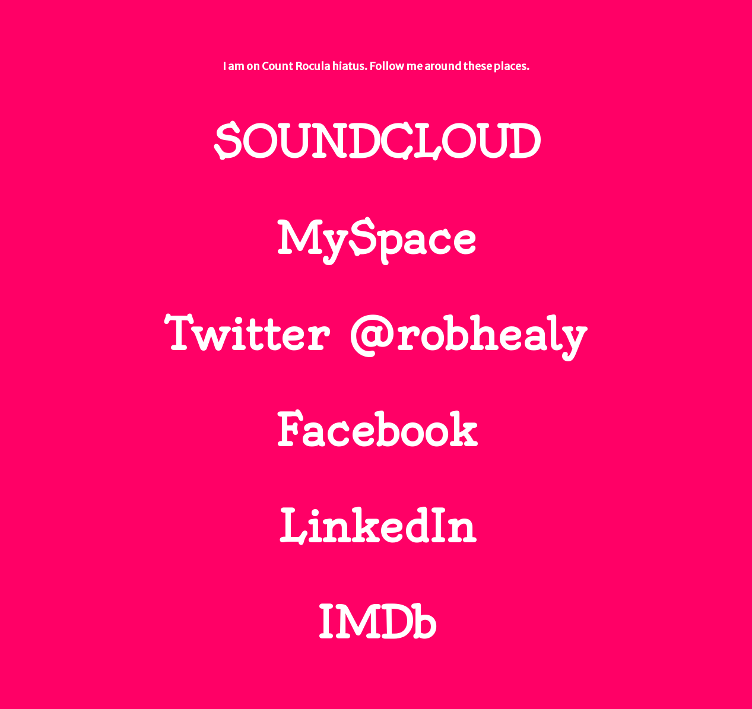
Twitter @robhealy (376, 334)
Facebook (376, 430)
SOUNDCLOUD (376, 142)
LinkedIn (376, 527)
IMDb (376, 623)
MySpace (376, 238)
